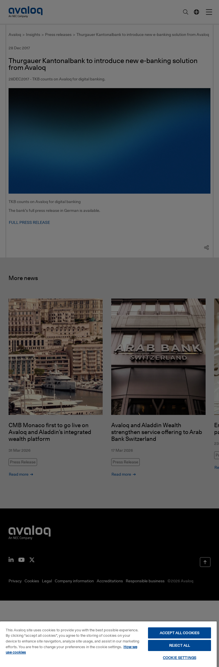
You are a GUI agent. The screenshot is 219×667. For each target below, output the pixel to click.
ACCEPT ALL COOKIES (179, 632)
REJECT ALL (179, 645)
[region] (108, 644)
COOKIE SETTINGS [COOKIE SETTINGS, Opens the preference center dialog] (179, 657)
